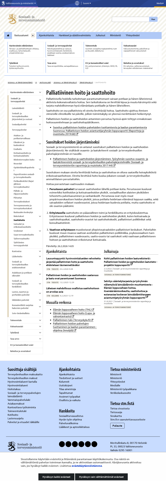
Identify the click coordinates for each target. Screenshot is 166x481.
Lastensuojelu (16, 418)
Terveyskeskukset (22, 201)
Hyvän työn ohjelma (70, 419)
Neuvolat (18, 163)
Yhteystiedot (133, 35)
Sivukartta (116, 416)
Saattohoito (19, 220)
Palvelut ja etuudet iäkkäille (23, 422)
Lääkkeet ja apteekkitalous (74, 427)
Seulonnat (18, 230)
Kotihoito (13, 414)
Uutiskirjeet (66, 385)
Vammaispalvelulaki (19, 399)
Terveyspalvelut (86, 82)
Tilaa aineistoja (67, 389)
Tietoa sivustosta (120, 408)
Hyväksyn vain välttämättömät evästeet (101, 476)
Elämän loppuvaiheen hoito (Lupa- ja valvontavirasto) (74, 314)
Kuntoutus (16, 251)
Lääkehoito (17, 256)
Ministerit (116, 374)
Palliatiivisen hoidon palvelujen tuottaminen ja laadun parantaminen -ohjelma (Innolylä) (75, 327)
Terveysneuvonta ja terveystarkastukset (23, 207)
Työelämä (14, 332)
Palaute (117, 425)
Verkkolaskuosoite (121, 392)
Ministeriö (115, 35)
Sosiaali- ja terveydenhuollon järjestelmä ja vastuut (22, 116)
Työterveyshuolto (21, 238)
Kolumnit (64, 381)
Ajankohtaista (46, 35)
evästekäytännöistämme (87, 465)
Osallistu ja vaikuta (69, 400)
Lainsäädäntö (18, 108)
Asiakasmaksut (16, 403)
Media (160, 3)
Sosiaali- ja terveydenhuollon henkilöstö (20, 283)
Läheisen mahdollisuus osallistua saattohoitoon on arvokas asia (72, 289)
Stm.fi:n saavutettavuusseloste (127, 419)
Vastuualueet (21, 35)
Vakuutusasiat (16, 326)
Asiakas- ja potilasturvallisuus (22, 137)
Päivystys (18, 197)
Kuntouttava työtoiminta (22, 407)
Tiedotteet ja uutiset (71, 378)
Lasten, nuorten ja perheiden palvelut (21, 293)
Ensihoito (18, 149)
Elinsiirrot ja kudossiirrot (19, 144)
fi (36, 82)
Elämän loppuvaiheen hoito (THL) (73, 309)
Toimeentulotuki (17, 411)
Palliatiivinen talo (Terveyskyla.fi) (73, 320)
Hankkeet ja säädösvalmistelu (75, 35)
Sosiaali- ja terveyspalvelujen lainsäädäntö (24, 394)
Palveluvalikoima (68, 423)
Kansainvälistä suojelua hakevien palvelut (22, 307)
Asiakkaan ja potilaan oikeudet (22, 274)
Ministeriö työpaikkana (123, 389)
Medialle (115, 385)
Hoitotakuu (14, 389)
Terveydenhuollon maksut (23, 378)
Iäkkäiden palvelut (20, 299)
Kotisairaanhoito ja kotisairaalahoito (22, 154)
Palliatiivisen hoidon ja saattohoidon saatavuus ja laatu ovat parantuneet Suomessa (72, 276)
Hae (153, 19)
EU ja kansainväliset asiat (21, 344)
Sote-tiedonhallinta (21, 313)
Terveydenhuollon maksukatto (25, 374)
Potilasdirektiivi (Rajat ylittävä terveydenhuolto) (24, 184)
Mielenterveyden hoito (24, 159)
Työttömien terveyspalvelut (21, 244)
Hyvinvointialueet (18, 385)
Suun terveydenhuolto (24, 234)
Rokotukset (19, 216)
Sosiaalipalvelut (19, 124)
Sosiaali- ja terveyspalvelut (65, 82)
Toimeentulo (16, 320)
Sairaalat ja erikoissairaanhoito (22, 225)
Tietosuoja (116, 412)
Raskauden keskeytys (23, 212)
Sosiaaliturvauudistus (71, 416)
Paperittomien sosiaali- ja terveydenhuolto (24, 176)
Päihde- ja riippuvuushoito (21, 192)
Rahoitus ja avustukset (20, 351)
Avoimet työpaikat (69, 396)
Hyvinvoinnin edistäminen (22, 92)
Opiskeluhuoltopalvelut (24, 169)
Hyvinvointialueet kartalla (23, 381)
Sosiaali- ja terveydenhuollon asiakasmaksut (20, 264)
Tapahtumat (66, 392)
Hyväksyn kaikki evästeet (56, 476)
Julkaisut (100, 35)
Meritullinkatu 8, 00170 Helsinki (128, 442)
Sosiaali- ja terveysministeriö (20, 82)
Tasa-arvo (14, 338)
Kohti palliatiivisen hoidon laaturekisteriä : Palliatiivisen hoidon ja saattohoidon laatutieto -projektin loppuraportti (130, 262)
